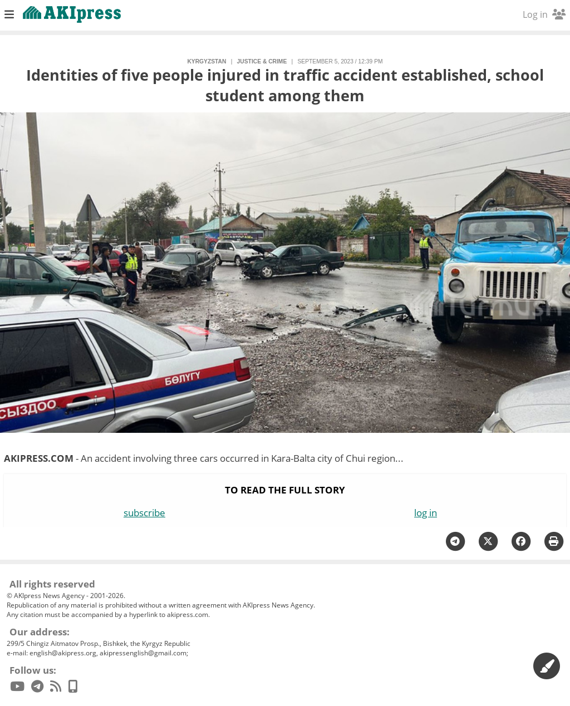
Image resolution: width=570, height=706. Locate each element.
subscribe (144, 512)
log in (425, 512)
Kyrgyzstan (206, 61)
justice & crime (262, 61)
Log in (544, 14)
